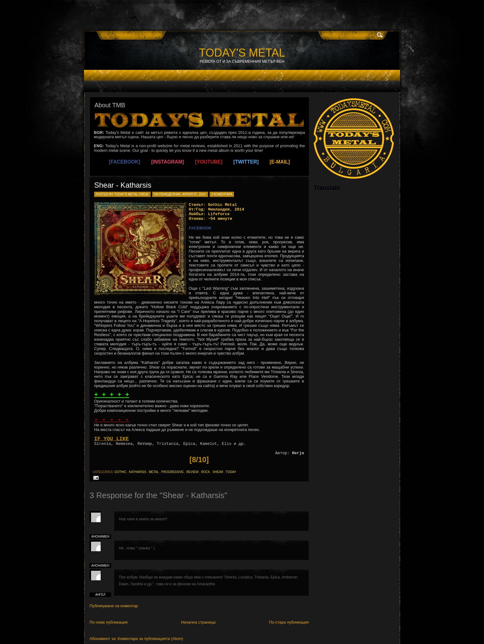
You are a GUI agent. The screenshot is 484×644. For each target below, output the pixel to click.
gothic (120, 472)
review (192, 472)
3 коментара (221, 194)
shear (218, 472)
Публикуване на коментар (114, 605)
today (231, 472)
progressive (172, 472)
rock (205, 472)
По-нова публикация (108, 622)
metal (154, 472)
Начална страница (198, 622)
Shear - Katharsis (122, 185)
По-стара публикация (289, 622)
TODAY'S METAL (242, 52)
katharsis (137, 472)
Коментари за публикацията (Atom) (150, 638)
